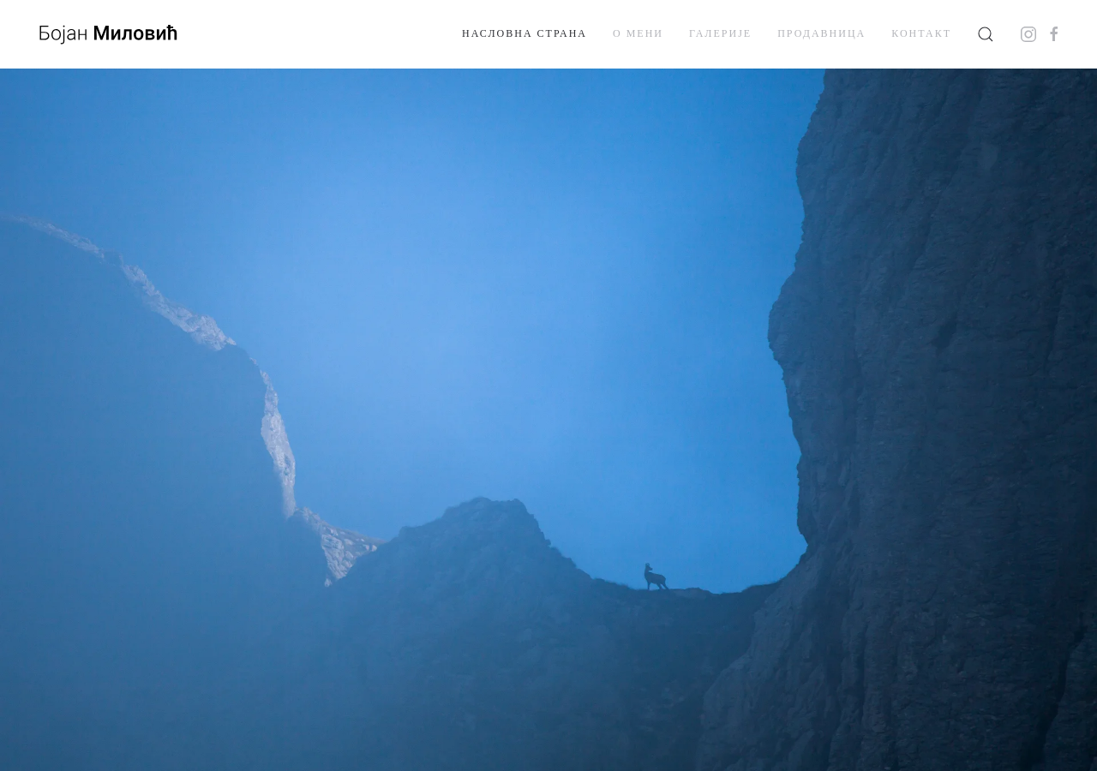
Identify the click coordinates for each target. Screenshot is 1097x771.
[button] (985, 34)
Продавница (821, 33)
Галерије (720, 33)
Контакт (921, 33)
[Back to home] (107, 34)
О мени (638, 33)
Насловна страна (524, 33)
